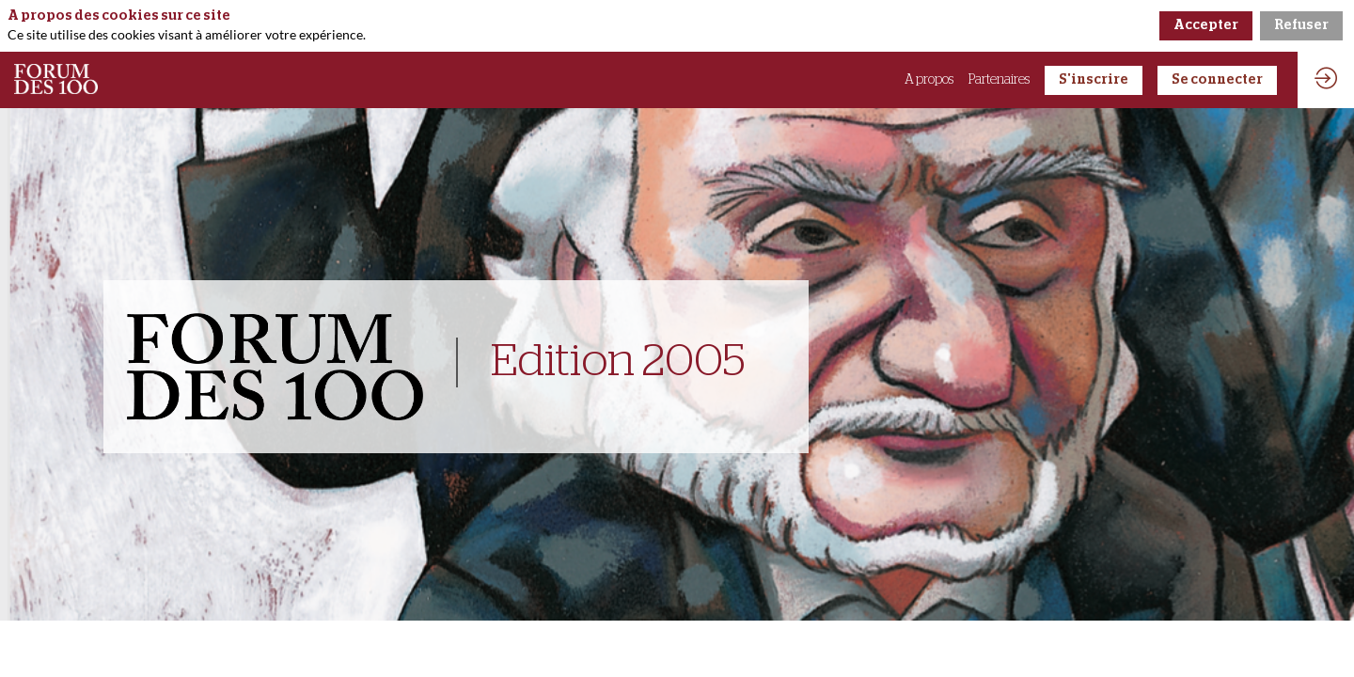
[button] (1093, 80)
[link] (929, 80)
